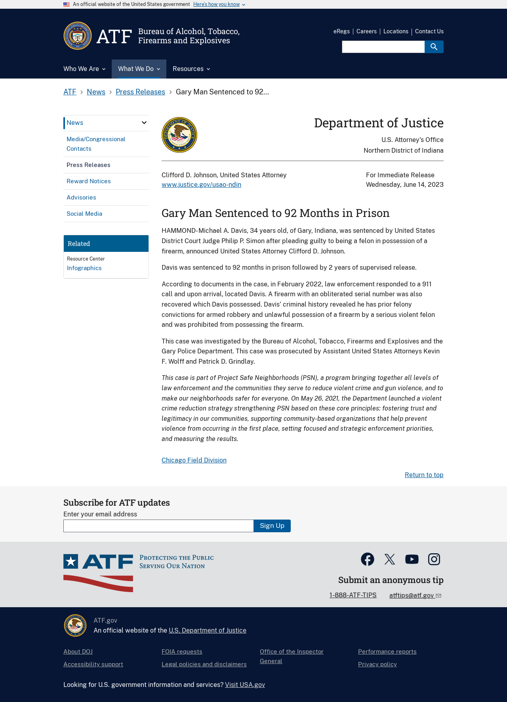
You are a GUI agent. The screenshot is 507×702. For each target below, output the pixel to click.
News (96, 92)
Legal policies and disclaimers (204, 664)
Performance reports (387, 651)
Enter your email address (100, 514)
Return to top (424, 475)
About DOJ (78, 651)
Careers (366, 31)
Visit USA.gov (245, 685)
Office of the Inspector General (292, 656)
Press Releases (140, 92)
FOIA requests (182, 651)
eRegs (342, 31)
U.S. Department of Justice (207, 630)
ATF (69, 92)
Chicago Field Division (194, 460)
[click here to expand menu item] (144, 122)
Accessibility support (93, 664)
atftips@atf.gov (412, 595)
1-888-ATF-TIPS (353, 595)
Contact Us (429, 31)
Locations (395, 31)
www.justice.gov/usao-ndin (201, 184)
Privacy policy (377, 664)
